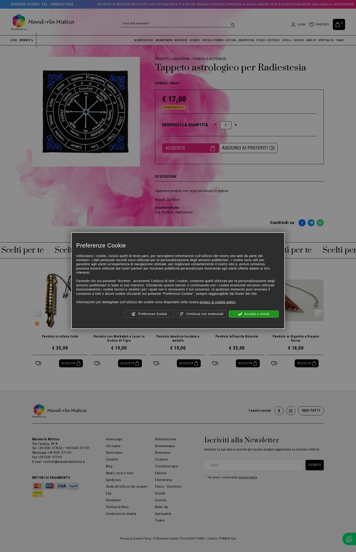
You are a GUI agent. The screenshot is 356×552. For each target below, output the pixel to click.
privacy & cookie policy (217, 302)
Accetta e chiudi (253, 314)
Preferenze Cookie (149, 314)
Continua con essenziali (201, 314)
